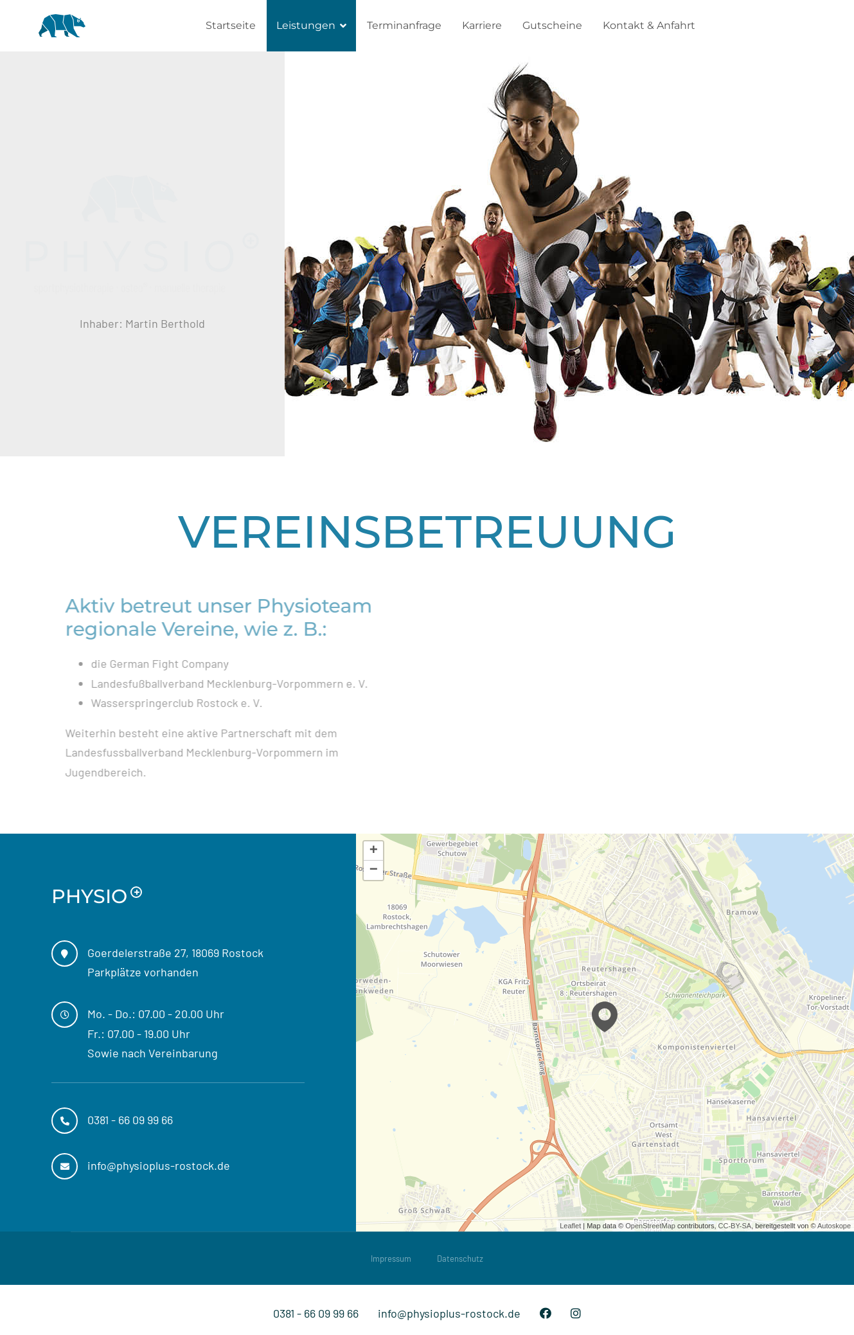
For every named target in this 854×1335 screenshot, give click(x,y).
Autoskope (834, 1226)
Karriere (482, 25)
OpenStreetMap (650, 1226)
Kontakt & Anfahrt (649, 25)
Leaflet (570, 1226)
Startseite (231, 25)
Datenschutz (460, 1258)
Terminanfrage (404, 25)
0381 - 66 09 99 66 (316, 1313)
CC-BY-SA (735, 1226)
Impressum (391, 1258)
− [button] (373, 870)
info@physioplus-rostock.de (449, 1313)
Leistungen (305, 25)
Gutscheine (552, 25)
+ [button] (373, 851)
